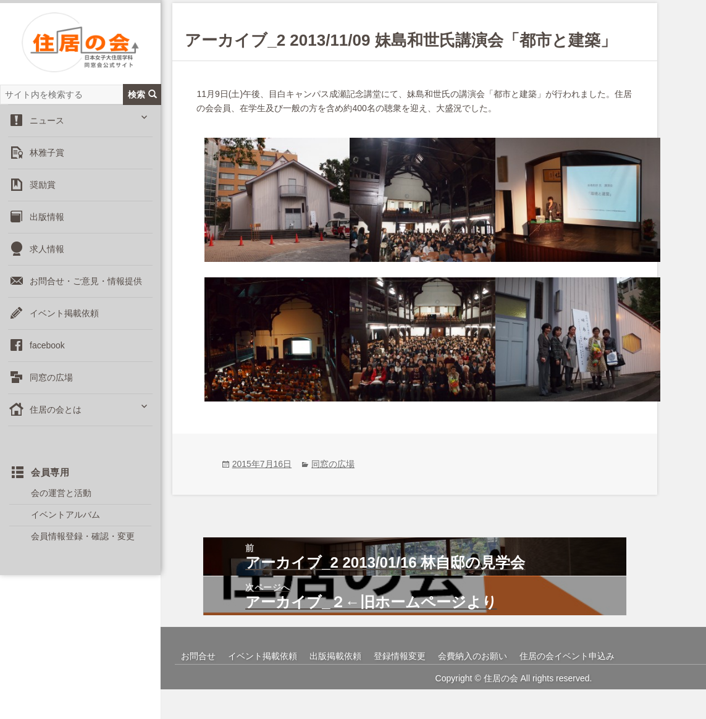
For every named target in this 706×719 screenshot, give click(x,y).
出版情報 (47, 227)
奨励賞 (43, 195)
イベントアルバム (65, 526)
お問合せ (198, 686)
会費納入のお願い (472, 686)
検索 (142, 105)
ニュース (47, 131)
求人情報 (47, 259)
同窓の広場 (51, 388)
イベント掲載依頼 (64, 324)
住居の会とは (56, 420)
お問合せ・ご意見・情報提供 (86, 291)
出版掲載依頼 (335, 686)
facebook (47, 356)
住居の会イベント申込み (567, 686)
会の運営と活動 (61, 504)
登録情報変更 (400, 686)
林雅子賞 (47, 163)
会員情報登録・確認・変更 (83, 547)
